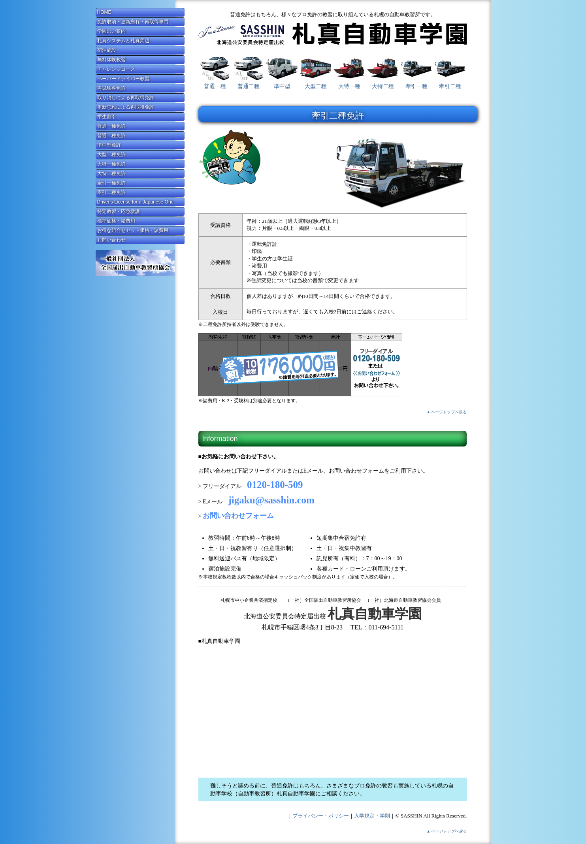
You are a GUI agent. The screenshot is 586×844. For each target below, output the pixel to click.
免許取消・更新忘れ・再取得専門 (132, 21)
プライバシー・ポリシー (320, 816)
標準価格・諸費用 (116, 221)
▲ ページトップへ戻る (447, 412)
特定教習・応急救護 (118, 211)
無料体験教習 (111, 59)
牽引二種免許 (111, 192)
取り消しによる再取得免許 (125, 97)
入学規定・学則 (372, 816)
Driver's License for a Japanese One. (136, 202)
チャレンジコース (116, 69)
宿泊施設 (106, 50)
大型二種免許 (111, 154)
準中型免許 (109, 145)
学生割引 (106, 116)
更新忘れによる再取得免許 (125, 107)
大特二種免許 (111, 173)
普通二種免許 (111, 135)
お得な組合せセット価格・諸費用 (132, 230)
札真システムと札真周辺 (123, 40)
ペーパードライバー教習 (123, 78)
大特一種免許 (111, 164)
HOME (104, 12)
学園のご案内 (111, 31)
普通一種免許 (111, 126)
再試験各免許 (111, 88)
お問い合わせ (111, 240)
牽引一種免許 (111, 183)
